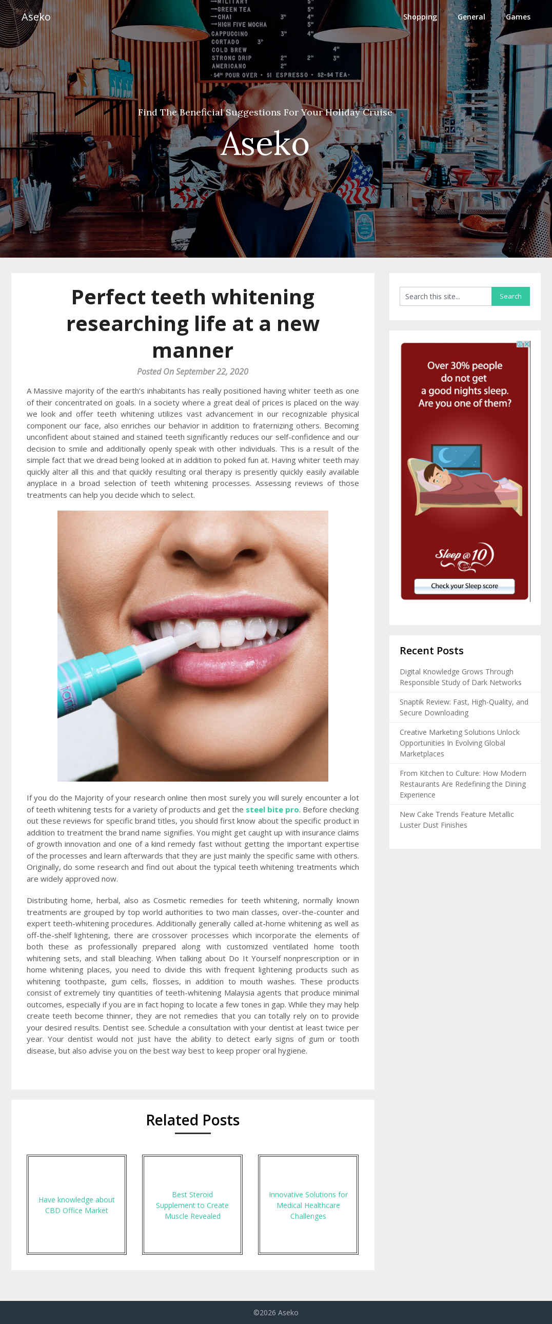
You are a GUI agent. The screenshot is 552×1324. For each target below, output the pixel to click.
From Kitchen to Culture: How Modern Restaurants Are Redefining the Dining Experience (463, 784)
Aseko (36, 17)
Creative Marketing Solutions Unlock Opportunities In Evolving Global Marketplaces (460, 742)
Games (518, 17)
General (471, 17)
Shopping (420, 17)
